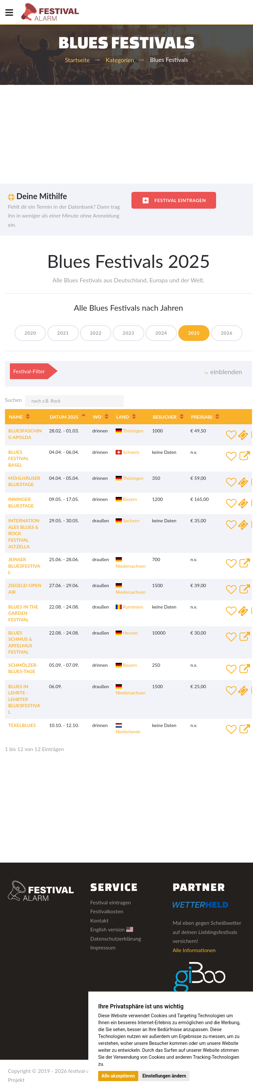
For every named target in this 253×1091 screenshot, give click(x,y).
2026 (227, 333)
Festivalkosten (106, 911)
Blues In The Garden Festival (23, 613)
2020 (30, 333)
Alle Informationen (194, 950)
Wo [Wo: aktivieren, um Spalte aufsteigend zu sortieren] (97, 417)
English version (111, 929)
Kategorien (120, 60)
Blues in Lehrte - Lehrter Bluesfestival (24, 699)
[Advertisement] (126, 134)
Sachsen (128, 520)
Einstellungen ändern (164, 1075)
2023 (128, 333)
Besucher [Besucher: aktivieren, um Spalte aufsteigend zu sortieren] (165, 417)
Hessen (127, 633)
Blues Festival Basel (18, 458)
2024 (161, 333)
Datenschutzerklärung (115, 938)
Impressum (102, 947)
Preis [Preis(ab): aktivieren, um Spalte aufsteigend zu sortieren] (201, 417)
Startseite (77, 60)
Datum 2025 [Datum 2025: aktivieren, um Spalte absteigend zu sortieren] (64, 417)
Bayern (126, 499)
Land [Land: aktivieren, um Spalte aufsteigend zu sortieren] (122, 417)
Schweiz (127, 452)
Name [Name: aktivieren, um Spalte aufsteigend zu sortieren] (16, 417)
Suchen (64, 401)
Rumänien (129, 607)
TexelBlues (22, 725)
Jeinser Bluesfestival (24, 566)
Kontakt (99, 920)
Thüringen (129, 430)
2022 (95, 333)
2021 (63, 333)
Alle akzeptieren (118, 1075)
